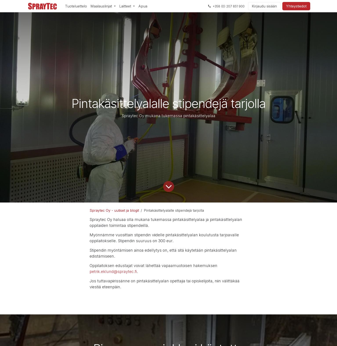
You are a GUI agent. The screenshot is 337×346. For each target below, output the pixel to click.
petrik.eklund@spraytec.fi (113, 271)
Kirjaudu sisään (264, 6)
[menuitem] (76, 6)
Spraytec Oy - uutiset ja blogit (114, 210)
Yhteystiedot (296, 6)
